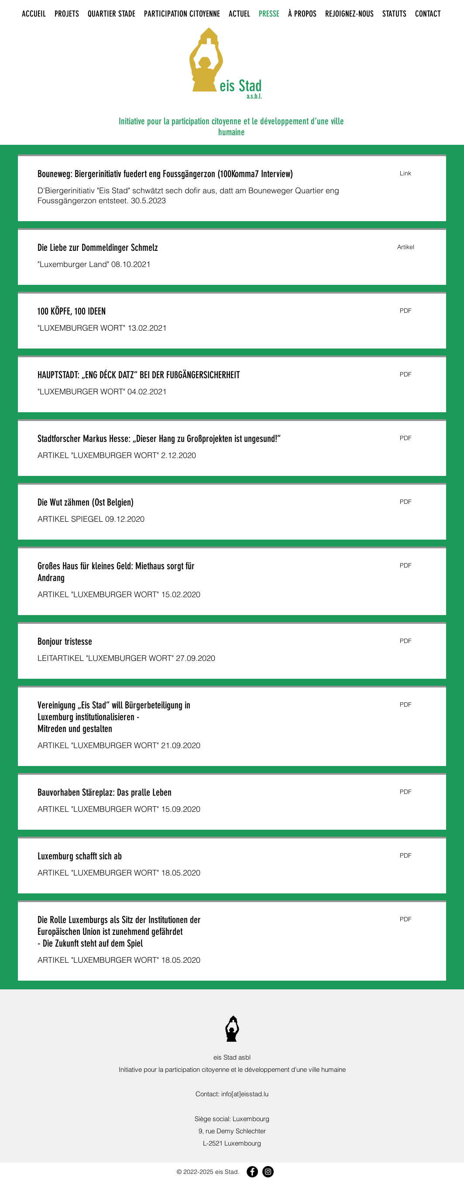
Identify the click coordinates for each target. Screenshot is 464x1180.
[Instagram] (268, 1171)
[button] (405, 174)
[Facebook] (252, 1171)
